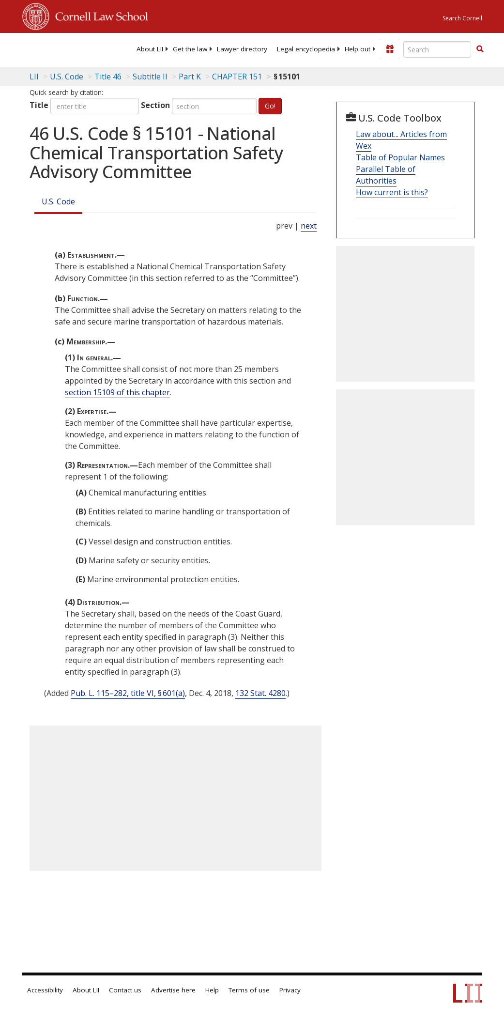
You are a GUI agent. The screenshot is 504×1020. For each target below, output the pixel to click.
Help (212, 990)
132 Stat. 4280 (260, 693)
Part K (190, 76)
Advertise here (173, 990)
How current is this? (392, 192)
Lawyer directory (242, 49)
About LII (150, 49)
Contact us (125, 990)
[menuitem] (150, 49)
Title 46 (108, 76)
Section (155, 105)
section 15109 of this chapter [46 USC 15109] (117, 392)
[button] (479, 49)
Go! (270, 105)
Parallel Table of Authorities (385, 175)
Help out (357, 49)
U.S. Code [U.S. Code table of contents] (66, 76)
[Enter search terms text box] (437, 49)
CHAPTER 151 (237, 76)
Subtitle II (150, 76)
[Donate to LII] (389, 49)
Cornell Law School (98, 15)
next (309, 225)
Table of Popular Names (400, 157)
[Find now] (480, 49)
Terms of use (249, 990)
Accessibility (45, 990)
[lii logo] (60, 48)
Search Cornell (462, 18)
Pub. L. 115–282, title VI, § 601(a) (128, 693)
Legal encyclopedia (306, 49)
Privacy (290, 990)
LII (34, 76)
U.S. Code (58, 201)
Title (39, 105)
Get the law (190, 49)
